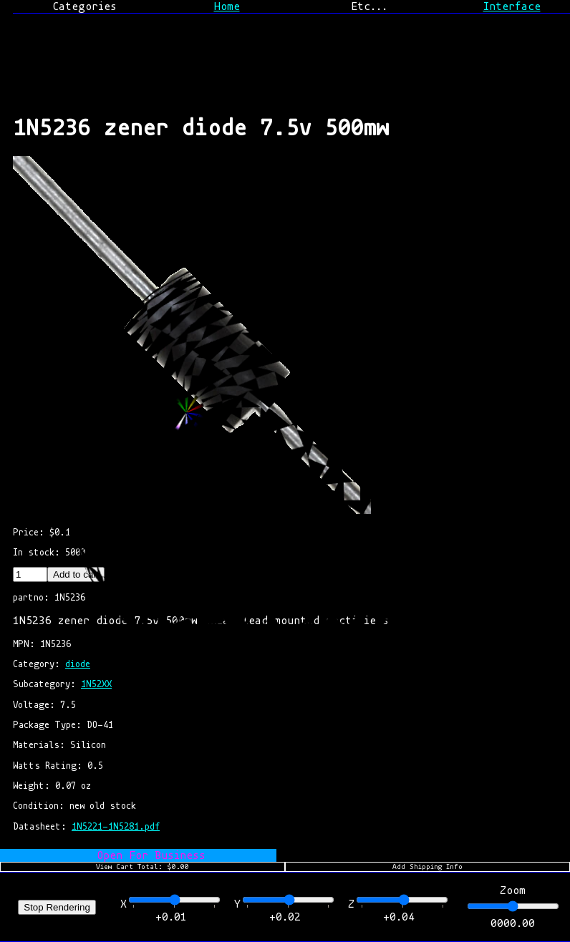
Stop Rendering (57, 907)
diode (77, 664)
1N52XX (96, 684)
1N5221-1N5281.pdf (116, 826)
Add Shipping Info (427, 867)
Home (227, 6)
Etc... (369, 6)
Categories (84, 6)
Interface (512, 6)
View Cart (142, 867)
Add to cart (76, 574)
